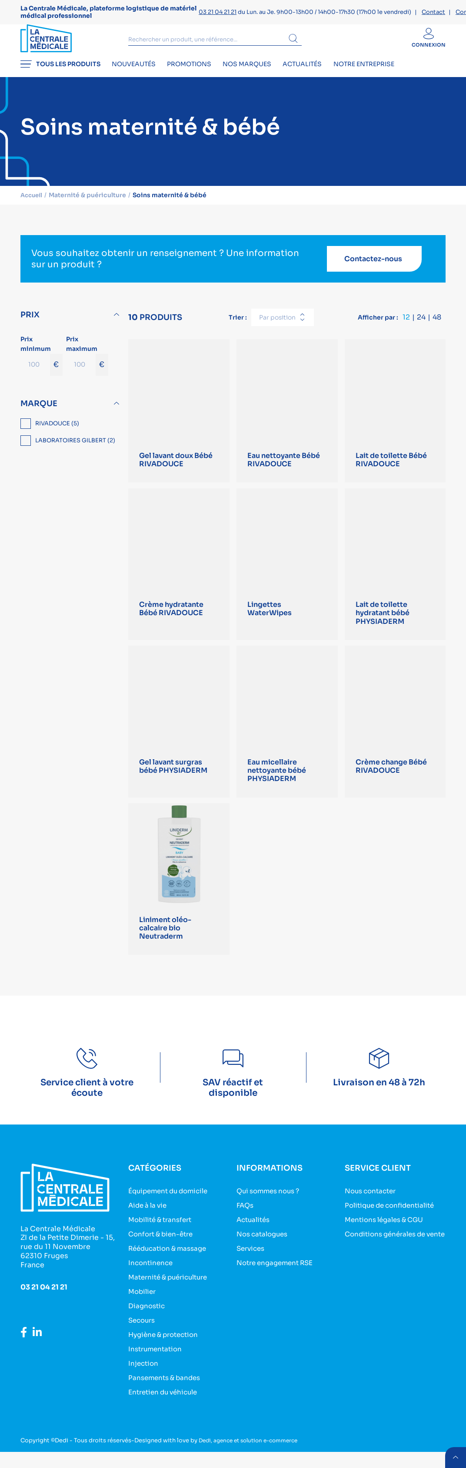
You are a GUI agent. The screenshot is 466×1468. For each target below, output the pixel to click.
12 (406, 327)
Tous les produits (60, 76)
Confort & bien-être (163, 1250)
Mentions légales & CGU (388, 1236)
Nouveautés (140, 77)
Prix (30, 325)
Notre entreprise (393, 77)
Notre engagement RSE (278, 1279)
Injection (144, 1379)
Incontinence (151, 1279)
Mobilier (143, 1308)
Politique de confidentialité (393, 1221)
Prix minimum (41, 365)
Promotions (201, 77)
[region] (71, 443)
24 (421, 327)
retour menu (454, 1456)
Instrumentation (157, 1365)
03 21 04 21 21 (217, 12)
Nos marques (265, 77)
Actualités (326, 77)
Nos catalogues (264, 1250)
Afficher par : (378, 327)
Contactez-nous (373, 269)
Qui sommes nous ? (271, 1207)
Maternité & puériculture (172, 1293)
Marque (38, 413)
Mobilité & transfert (163, 1236)
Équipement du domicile (171, 1207)
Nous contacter (373, 1207)
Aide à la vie (149, 1221)
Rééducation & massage (170, 1264)
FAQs (245, 1221)
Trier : (238, 327)
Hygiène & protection (166, 1351)
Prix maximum (87, 365)
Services (251, 1264)
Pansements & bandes (167, 1394)
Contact (433, 12)
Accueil (32, 205)
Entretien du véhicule (166, 1408)
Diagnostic (147, 1322)
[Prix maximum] (81, 375)
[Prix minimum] (35, 375)
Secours (143, 1336)
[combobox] (282, 328)
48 (437, 327)
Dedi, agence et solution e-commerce (253, 1457)
